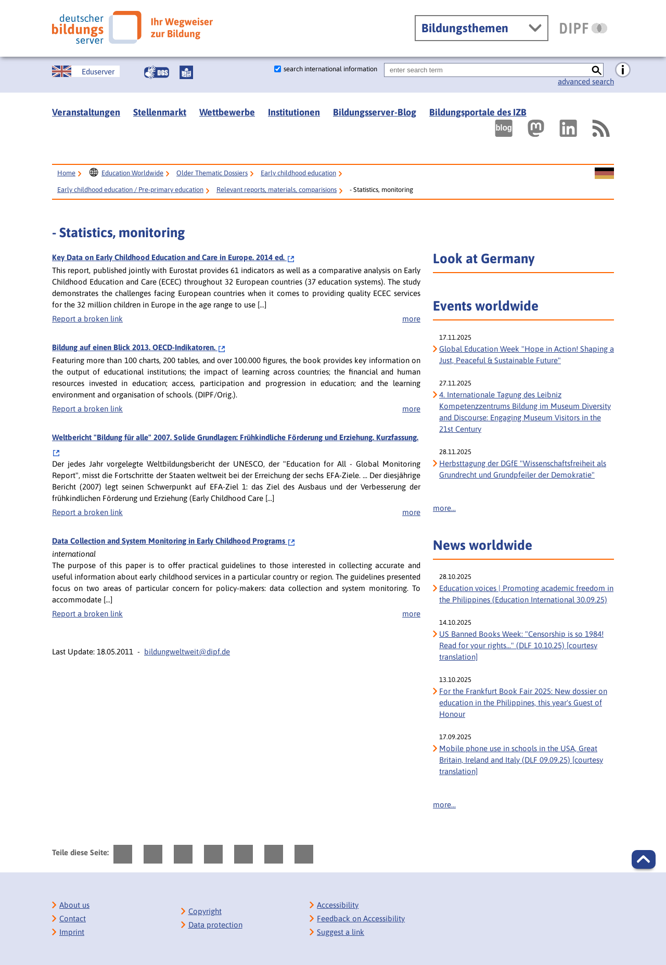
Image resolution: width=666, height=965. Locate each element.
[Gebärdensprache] (156, 72)
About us (74, 904)
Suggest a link (340, 932)
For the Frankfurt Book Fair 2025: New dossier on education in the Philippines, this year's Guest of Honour (523, 702)
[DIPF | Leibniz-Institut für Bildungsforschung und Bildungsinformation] (583, 28)
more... (444, 508)
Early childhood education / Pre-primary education (130, 190)
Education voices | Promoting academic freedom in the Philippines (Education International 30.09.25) (526, 594)
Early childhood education (298, 173)
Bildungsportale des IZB (478, 112)
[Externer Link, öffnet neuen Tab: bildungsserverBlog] (503, 128)
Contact (72, 918)
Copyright (205, 911)
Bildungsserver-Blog (374, 112)
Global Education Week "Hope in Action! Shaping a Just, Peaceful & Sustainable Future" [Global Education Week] (526, 354)
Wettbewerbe (227, 112)
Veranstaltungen (86, 112)
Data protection (215, 924)
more (411, 318)
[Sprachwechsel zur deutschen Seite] (604, 174)
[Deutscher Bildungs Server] (132, 27)
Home (66, 173)
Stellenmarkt (159, 112)
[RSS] (600, 128)
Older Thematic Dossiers (212, 173)
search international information (330, 69)
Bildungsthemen (464, 28)
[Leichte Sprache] (186, 72)
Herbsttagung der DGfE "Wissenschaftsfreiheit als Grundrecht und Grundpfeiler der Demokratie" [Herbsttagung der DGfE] (522, 469)
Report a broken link (87, 318)
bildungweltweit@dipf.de (187, 651)
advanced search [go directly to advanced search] (586, 81)
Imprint (71, 932)
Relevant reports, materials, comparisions (276, 190)
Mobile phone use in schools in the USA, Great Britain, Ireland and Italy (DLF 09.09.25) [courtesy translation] (521, 760)
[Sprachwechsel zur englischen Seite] (86, 71)
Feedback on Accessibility (361, 918)
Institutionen (294, 112)
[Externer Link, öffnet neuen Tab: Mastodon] (535, 128)
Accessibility (337, 904)
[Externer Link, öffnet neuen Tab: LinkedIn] (568, 128)
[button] (644, 859)
